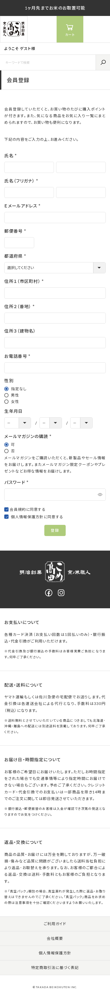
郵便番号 (16, 230)
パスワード (17, 482)
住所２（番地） (20, 306)
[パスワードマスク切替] (99, 494)
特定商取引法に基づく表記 (55, 967)
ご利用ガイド (55, 923)
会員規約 (18, 509)
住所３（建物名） (20, 330)
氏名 (11, 155)
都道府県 (16, 255)
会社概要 (55, 938)
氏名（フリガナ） (22, 180)
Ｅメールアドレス (23, 205)
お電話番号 (18, 356)
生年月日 (13, 411)
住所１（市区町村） (25, 281)
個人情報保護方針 (27, 517)
